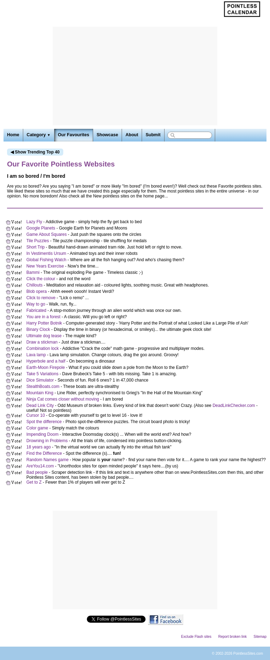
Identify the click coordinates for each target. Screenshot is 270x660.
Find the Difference (44, 453)
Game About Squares (46, 234)
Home (13, 134)
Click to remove (41, 297)
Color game (37, 428)
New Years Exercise (45, 266)
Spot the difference (44, 421)
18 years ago (38, 447)
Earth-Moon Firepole (45, 367)
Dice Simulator (40, 380)
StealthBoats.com (42, 386)
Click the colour (40, 278)
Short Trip (35, 247)
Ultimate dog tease (44, 335)
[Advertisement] (135, 76)
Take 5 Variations (42, 373)
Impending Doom (42, 434)
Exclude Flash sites (196, 637)
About (132, 134)
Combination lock (42, 348)
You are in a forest (43, 316)
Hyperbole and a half (45, 361)
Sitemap (259, 637)
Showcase (107, 134)
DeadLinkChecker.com (234, 405)
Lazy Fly (34, 221)
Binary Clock (38, 329)
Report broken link (232, 637)
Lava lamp (36, 354)
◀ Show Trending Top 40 (35, 152)
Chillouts (34, 285)
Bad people (37, 472)
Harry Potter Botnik (44, 323)
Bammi (32, 272)
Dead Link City (40, 405)
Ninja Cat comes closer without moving (62, 399)
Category (39, 134)
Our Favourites (73, 134)
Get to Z (33, 482)
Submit (153, 134)
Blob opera (36, 291)
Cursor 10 (35, 415)
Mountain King (39, 392)
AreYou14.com (40, 466)
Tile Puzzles (37, 240)
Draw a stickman (42, 342)
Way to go (35, 304)
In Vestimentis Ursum (46, 253)
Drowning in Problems (47, 440)
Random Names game (47, 459)
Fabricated (36, 310)
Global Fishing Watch (46, 259)
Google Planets (40, 228)
